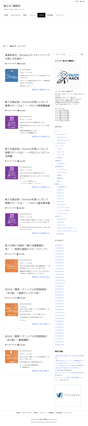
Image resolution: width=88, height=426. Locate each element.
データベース (62, 213)
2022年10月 (60, 283)
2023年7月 (59, 257)
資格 (59, 181)
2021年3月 (59, 333)
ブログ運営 (59, 158)
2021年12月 (60, 312)
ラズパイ (60, 155)
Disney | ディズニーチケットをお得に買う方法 (67, 372)
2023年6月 (59, 260)
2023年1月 (59, 274)
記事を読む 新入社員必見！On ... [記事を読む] (41, 136)
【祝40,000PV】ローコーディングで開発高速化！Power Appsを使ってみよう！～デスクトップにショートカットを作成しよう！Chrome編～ (69, 363)
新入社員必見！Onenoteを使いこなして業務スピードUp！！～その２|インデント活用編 (27, 152)
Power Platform (61, 134)
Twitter (74, 104)
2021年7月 (59, 327)
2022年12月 (59, 277)
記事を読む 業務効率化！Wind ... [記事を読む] (41, 89)
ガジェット (59, 146)
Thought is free (53, 422)
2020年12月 (59, 342)
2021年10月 (59, 318)
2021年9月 (59, 321)
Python (60, 201)
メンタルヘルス (62, 172)
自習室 (60, 175)
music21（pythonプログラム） (66, 231)
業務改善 (14, 46)
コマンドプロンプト (63, 207)
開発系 (58, 184)
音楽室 (58, 216)
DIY (57, 131)
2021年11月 (59, 315)
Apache (60, 190)
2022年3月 (59, 304)
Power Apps (62, 137)
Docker (60, 196)
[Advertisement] (44, 30)
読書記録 (60, 178)
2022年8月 (59, 289)
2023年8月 (59, 254)
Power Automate (63, 140)
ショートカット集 (63, 210)
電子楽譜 (60, 234)
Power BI (61, 143)
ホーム (6, 46)
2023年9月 (59, 251)
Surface (60, 152)
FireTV (60, 149)
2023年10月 (59, 248)
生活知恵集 (59, 166)
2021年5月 (59, 330)
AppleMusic (61, 219)
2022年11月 (60, 280)
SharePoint (61, 204)
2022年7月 (59, 292)
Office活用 (22, 63)
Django (60, 193)
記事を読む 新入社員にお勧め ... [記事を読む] (41, 277)
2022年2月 (59, 306)
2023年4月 (59, 265)
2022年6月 (59, 295)
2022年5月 (59, 298)
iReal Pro (61, 225)
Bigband (60, 222)
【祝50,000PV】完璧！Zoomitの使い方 (66, 356)
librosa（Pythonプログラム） (66, 228)
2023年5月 (59, 263)
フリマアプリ (61, 169)
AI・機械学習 (62, 187)
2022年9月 (59, 286)
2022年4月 (59, 301)
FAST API (60, 199)
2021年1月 (59, 339)
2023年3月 (59, 268)
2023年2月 (59, 271)
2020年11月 (59, 345)
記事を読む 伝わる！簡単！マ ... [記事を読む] (41, 324)
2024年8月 (59, 245)
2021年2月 (59, 336)
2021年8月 (59, 324)
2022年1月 (59, 309)
